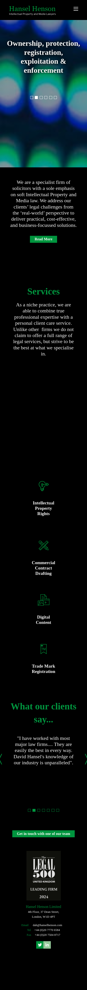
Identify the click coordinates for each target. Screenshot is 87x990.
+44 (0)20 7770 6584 (47, 930)
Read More (43, 239)
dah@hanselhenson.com (47, 925)
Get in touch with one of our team (43, 834)
